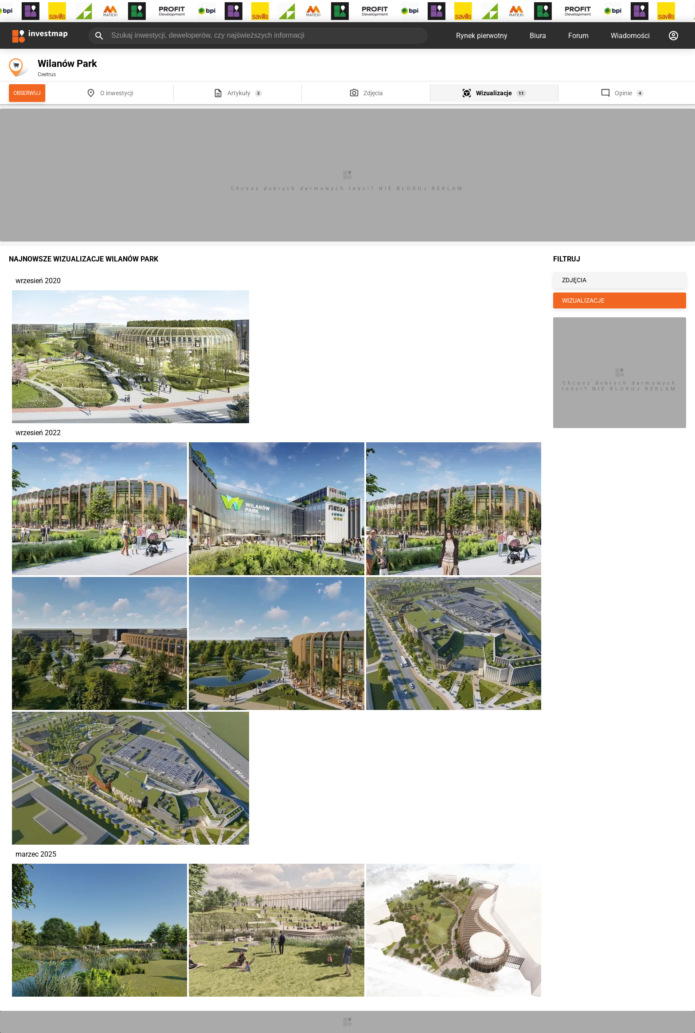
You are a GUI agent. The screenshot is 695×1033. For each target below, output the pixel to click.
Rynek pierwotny (482, 35)
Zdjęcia (373, 93)
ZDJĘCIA (574, 280)
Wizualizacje (494, 93)
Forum (578, 35)
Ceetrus (47, 74)
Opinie (623, 93)
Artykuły (238, 93)
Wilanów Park (67, 63)
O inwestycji (116, 93)
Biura (538, 35)
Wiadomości (630, 35)
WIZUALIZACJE (583, 300)
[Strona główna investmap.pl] (40, 35)
